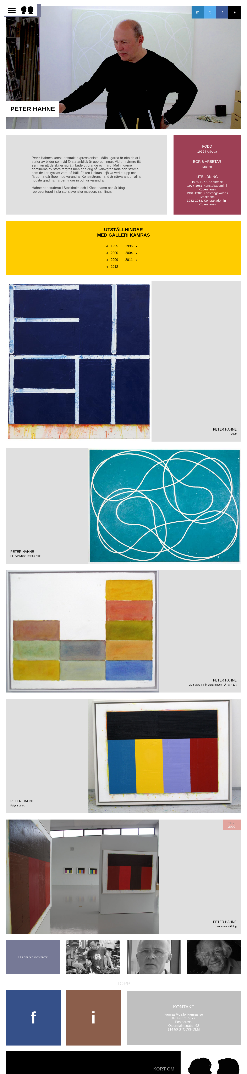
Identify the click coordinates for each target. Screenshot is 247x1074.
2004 (131, 253)
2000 (112, 253)
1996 (131, 246)
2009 (112, 260)
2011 (131, 260)
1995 (112, 246)
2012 (112, 266)
